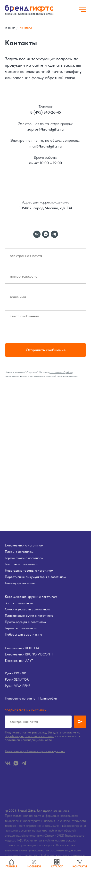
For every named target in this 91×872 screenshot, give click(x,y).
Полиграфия (47, 698)
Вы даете (44, 372)
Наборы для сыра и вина (23, 634)
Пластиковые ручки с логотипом (29, 615)
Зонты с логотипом (19, 603)
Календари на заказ (20, 583)
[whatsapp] (45, 234)
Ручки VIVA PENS (17, 686)
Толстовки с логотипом (22, 564)
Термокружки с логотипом (24, 558)
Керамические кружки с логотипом (31, 597)
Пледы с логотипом (19, 551)
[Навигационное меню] (82, 10)
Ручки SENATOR (17, 679)
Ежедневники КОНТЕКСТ (23, 648)
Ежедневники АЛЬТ (19, 660)
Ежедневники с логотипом (24, 545)
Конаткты (26, 27)
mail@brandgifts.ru (45, 146)
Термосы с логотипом (21, 628)
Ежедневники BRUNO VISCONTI (29, 654)
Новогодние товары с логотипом (29, 570)
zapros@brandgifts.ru (45, 129)
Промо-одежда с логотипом (25, 622)
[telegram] (54, 234)
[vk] (37, 234)
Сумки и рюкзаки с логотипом (27, 609)
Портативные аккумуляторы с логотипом (35, 577)
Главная (10, 27)
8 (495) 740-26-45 (45, 112)
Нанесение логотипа (20, 698)
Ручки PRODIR (15, 673)
